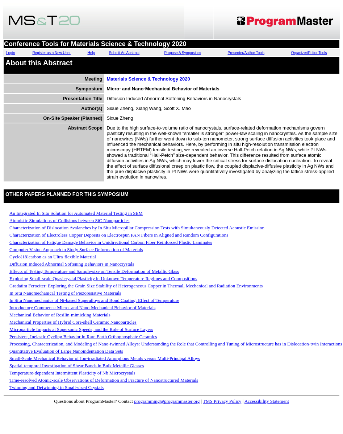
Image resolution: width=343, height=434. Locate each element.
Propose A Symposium (182, 53)
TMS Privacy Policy (222, 401)
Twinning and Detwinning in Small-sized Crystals (56, 387)
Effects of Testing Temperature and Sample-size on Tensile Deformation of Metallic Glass (94, 271)
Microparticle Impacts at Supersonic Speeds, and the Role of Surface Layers (81, 329)
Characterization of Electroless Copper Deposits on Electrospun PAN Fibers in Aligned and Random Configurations (118, 235)
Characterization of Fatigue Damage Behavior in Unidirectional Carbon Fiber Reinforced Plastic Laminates (110, 242)
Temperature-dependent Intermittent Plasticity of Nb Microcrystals (72, 373)
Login (10, 53)
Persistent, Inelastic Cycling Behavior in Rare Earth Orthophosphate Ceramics (83, 336)
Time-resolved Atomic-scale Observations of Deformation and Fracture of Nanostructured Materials (103, 380)
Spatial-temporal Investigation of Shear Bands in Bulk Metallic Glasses (76, 365)
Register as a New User (51, 53)
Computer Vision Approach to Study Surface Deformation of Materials (76, 249)
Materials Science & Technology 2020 (148, 79)
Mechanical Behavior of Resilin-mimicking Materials (59, 315)
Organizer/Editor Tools (309, 53)
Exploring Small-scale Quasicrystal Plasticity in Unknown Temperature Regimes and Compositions (103, 278)
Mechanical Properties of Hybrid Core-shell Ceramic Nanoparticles (73, 322)
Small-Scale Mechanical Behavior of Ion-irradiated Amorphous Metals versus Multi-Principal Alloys (104, 358)
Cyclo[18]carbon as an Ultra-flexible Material (52, 256)
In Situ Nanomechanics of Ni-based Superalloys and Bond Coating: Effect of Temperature (94, 300)
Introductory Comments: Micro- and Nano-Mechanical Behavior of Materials (82, 307)
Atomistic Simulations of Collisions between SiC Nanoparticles (69, 220)
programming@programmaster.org (167, 401)
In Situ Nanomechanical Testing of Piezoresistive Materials (65, 293)
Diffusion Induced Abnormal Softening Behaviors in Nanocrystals (71, 264)
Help (91, 53)
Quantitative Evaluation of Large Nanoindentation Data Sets (66, 351)
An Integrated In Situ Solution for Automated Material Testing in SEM (76, 213)
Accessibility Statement (266, 401)
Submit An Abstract (124, 53)
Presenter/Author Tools (246, 53)
